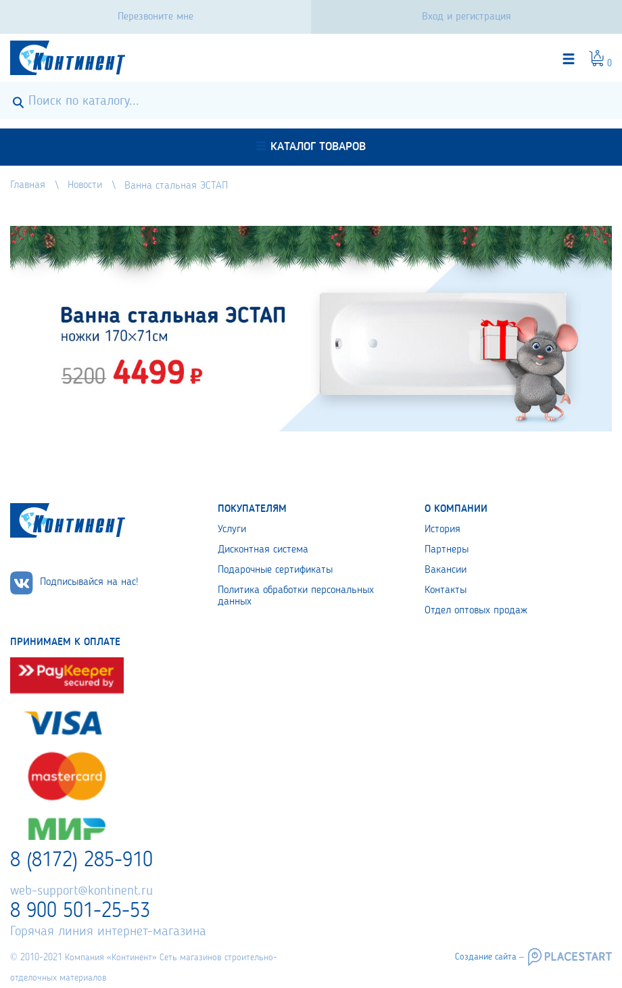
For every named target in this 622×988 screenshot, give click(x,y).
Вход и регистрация (466, 16)
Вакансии (445, 570)
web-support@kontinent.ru (81, 891)
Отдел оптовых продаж (476, 610)
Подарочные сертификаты (275, 570)
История (442, 529)
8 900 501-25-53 (80, 911)
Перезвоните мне (155, 16)
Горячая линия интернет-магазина (108, 932)
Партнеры (447, 549)
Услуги (232, 529)
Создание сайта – (489, 957)
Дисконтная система (263, 549)
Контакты (445, 590)
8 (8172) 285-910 (81, 861)
